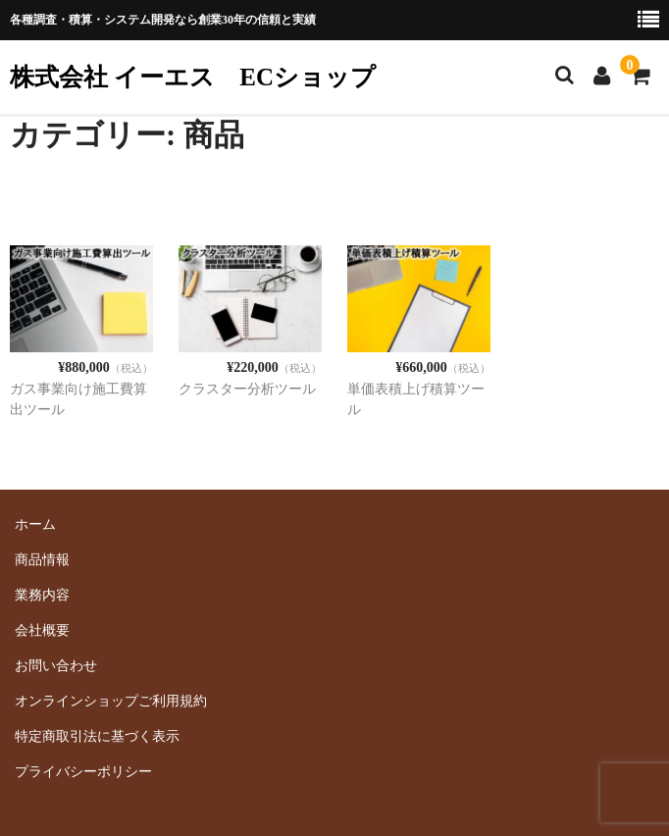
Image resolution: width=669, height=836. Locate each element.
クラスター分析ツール (247, 389)
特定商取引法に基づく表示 (97, 736)
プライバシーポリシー (83, 771)
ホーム (35, 524)
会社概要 (42, 630)
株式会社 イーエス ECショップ (193, 77)
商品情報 (42, 559)
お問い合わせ (56, 665)
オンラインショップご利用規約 (111, 701)
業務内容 (42, 595)
